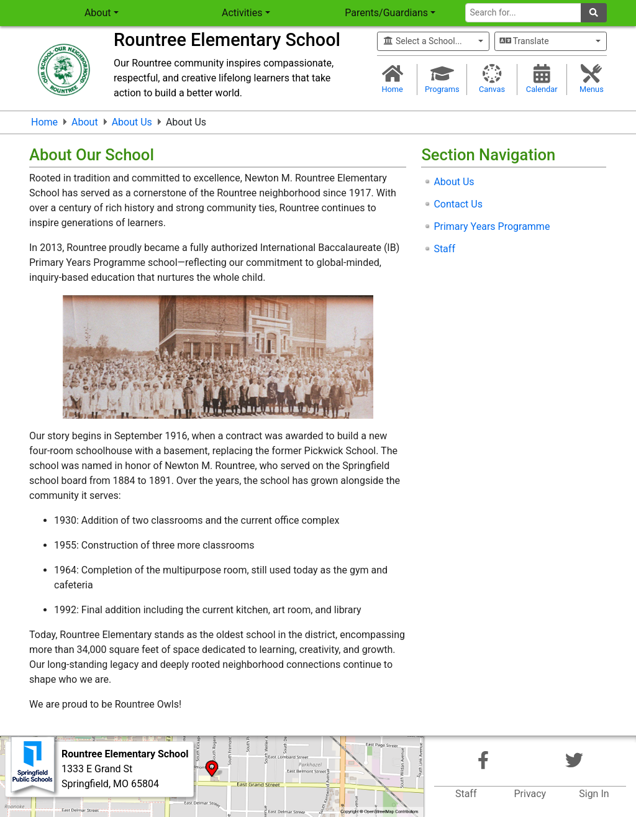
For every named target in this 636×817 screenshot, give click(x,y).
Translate (524, 41)
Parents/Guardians (386, 13)
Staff (466, 794)
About (97, 13)
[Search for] (523, 12)
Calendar (541, 78)
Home (392, 78)
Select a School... (422, 41)
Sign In (594, 794)
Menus (591, 78)
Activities (242, 13)
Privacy (530, 794)
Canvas (491, 78)
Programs (441, 78)
